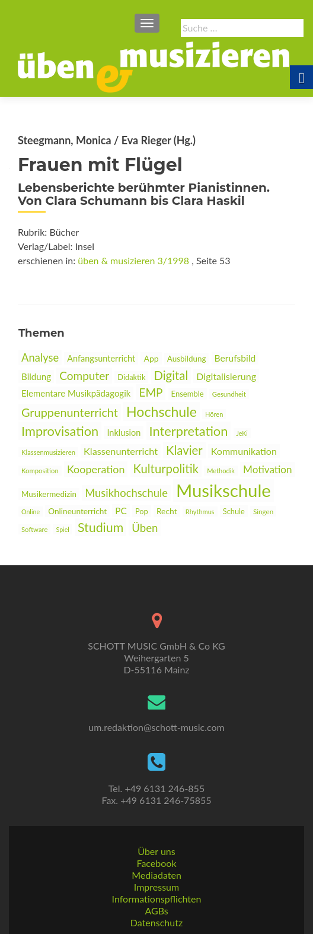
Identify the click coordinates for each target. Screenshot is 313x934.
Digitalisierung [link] (226, 376)
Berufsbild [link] (235, 358)
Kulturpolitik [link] (166, 468)
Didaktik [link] (131, 377)
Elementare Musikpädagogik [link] (75, 393)
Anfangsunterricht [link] (101, 358)
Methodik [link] (221, 470)
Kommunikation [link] (244, 451)
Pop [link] (141, 511)
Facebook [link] (156, 863)
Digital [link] (171, 375)
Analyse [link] (40, 357)
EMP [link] (150, 392)
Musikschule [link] (223, 490)
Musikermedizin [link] (48, 494)
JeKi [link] (242, 433)
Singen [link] (263, 511)
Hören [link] (214, 414)
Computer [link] (84, 375)
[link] (153, 65)
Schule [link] (234, 511)
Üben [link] (145, 527)
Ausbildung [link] (186, 358)
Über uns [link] (156, 851)
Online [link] (30, 511)
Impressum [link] (156, 886)
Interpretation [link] (188, 431)
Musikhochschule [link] (126, 492)
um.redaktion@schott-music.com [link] (156, 727)
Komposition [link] (40, 470)
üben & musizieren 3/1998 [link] (133, 260)
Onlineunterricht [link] (77, 511)
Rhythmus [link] (200, 511)
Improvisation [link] (59, 431)
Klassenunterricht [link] (121, 451)
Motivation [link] (267, 469)
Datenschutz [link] (156, 922)
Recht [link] (166, 511)
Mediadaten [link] (156, 875)
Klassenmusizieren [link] (48, 452)
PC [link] (121, 510)
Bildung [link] (36, 376)
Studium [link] (100, 527)
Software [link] (34, 529)
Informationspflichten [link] (157, 898)
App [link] (150, 358)
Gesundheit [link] (229, 394)
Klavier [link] (184, 450)
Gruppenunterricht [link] (69, 412)
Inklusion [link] (123, 433)
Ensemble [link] (187, 393)
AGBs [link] (156, 910)
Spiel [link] (62, 529)
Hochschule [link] (161, 411)
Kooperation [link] (96, 469)
